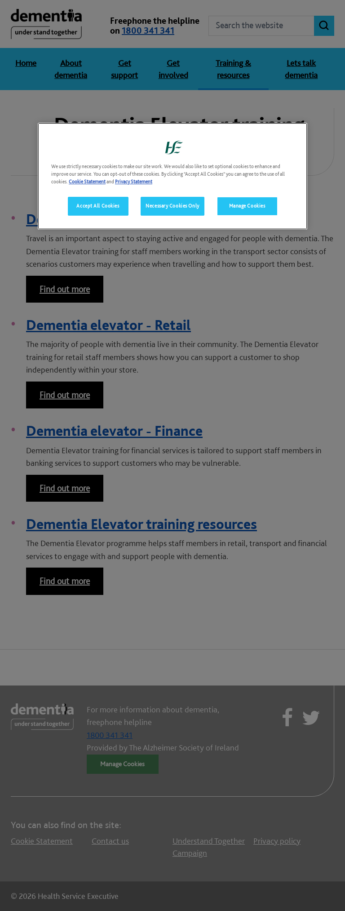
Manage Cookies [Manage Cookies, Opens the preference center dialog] (247, 206)
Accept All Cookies (97, 206)
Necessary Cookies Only (172, 206)
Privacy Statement (133, 181)
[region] (172, 176)
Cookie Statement (87, 181)
